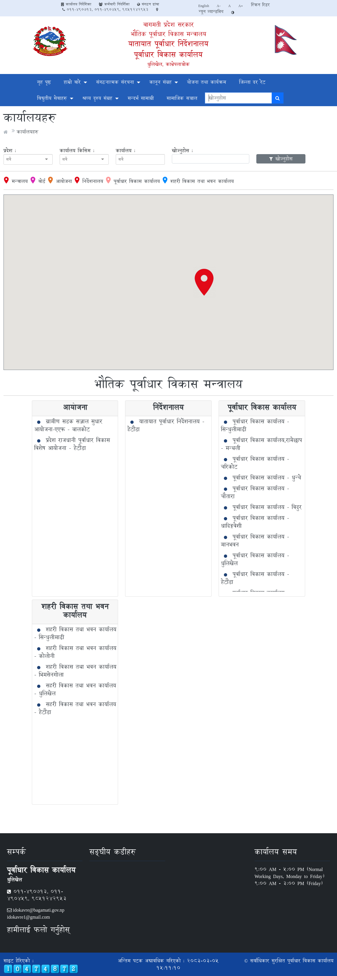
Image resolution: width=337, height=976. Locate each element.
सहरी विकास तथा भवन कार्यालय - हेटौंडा (75, 708)
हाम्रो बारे (72, 82)
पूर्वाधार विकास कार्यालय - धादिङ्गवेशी (255, 522)
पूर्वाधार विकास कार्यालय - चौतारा (255, 492)
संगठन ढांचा (148, 4)
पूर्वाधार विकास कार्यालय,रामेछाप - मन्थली (261, 444)
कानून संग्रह (160, 82)
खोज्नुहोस (281, 159)
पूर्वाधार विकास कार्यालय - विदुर (267, 507)
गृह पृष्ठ (44, 82)
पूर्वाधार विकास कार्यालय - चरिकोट (255, 463)
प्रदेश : (10, 150)
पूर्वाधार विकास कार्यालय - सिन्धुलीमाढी (255, 425)
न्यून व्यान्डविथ (211, 11)
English (203, 5)
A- (219, 5)
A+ (241, 5)
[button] (204, 281)
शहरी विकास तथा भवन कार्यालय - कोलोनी (75, 652)
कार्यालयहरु (27, 132)
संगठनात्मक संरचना (115, 82)
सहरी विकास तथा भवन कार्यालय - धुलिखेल (75, 689)
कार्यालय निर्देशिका (76, 4)
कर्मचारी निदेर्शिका (114, 4)
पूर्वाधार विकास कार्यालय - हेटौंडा (255, 578)
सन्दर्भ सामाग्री (141, 98)
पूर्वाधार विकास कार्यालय (168, 55)
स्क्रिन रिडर (260, 4)
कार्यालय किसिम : (77, 150)
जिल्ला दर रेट (252, 82)
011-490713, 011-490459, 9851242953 (105, 9)
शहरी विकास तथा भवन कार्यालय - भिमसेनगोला (75, 670)
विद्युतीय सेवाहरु (52, 98)
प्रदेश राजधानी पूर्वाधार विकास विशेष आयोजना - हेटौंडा (72, 444)
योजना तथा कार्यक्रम (206, 82)
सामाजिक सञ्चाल (182, 98)
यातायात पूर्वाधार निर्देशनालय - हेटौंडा (165, 425)
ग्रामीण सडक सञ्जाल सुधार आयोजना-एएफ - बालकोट (68, 425)
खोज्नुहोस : (182, 150)
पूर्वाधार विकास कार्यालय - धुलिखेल (255, 559)
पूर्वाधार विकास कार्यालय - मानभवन (255, 540)
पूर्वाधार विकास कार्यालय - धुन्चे (267, 477)
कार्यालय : (125, 150)
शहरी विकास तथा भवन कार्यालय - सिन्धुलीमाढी (75, 633)
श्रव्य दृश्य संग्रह (97, 98)
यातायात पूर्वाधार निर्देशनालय (168, 44)
